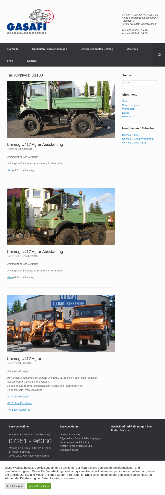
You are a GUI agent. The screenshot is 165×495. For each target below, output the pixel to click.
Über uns (132, 48)
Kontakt (32, 60)
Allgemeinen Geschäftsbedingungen (80, 438)
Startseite (12, 48)
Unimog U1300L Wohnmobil (138, 138)
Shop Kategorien (131, 105)
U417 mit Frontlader (18, 396)
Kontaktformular (69, 449)
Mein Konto (128, 116)
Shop (10, 60)
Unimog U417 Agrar (24, 358)
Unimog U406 (130, 134)
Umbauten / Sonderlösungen (49, 48)
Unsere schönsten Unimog (97, 48)
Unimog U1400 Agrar (134, 142)
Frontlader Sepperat (18, 409)
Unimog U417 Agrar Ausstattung (35, 144)
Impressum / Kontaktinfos (74, 442)
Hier (9, 170)
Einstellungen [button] (15, 486)
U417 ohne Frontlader (19, 403)
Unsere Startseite (70, 434)
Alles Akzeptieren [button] (39, 486)
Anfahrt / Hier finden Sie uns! (76, 445)
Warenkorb (128, 108)
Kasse (125, 112)
